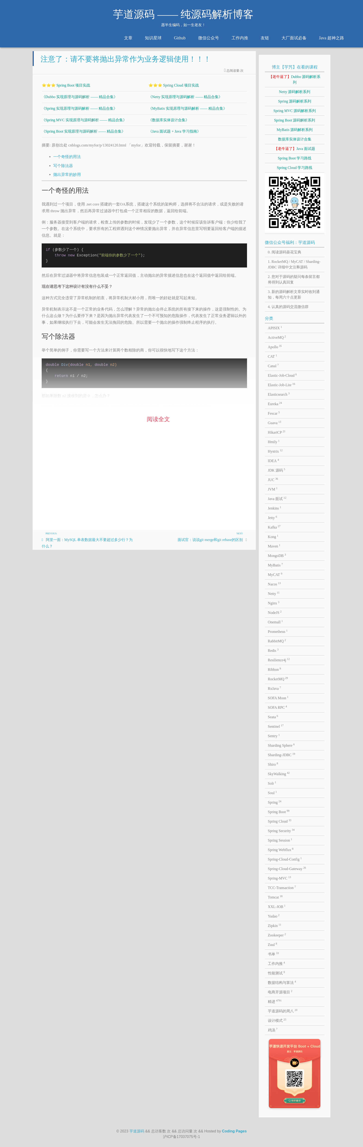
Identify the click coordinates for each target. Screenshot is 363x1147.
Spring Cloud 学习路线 (295, 168)
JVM (273, 489)
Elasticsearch (279, 394)
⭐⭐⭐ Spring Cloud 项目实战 (173, 89)
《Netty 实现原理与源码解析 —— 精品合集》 (185, 101)
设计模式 (277, 1020)
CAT (272, 356)
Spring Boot (278, 811)
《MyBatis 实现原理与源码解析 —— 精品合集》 (187, 112)
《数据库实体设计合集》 (168, 124)
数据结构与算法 (282, 982)
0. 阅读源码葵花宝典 (284, 252)
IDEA (273, 460)
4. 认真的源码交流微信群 (288, 307)
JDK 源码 (276, 470)
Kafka (274, 527)
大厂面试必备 (294, 38)
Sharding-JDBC (281, 754)
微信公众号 (208, 38)
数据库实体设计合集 (294, 139)
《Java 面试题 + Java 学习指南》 (174, 135)
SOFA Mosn (278, 697)
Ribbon (274, 669)
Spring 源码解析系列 (294, 101)
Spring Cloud (279, 821)
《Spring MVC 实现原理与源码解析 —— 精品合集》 (84, 124)
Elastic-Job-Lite (281, 384)
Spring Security (281, 830)
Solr (272, 783)
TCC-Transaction (282, 887)
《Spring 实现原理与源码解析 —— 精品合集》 (79, 112)
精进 (275, 1001)
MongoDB (277, 555)
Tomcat (275, 897)
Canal (273, 365)
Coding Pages (234, 1131)
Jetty (272, 517)
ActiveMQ (277, 337)
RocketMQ (278, 678)
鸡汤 (273, 1029)
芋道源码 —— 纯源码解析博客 (183, 14)
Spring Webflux (281, 849)
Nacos (274, 583)
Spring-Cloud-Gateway (287, 868)
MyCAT (275, 574)
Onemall (275, 621)
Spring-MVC (279, 878)
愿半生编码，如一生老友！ (183, 25)
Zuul (272, 944)
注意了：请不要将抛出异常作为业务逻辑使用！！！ (126, 63)
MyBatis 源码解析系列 (295, 130)
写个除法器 (63, 169)
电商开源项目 (280, 991)
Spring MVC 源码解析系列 (294, 111)
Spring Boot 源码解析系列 (294, 120)
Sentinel (276, 726)
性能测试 (276, 972)
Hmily (273, 441)
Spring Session (280, 840)
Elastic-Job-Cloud (282, 375)
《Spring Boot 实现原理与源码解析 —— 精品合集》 (83, 135)
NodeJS (275, 612)
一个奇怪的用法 (67, 160)
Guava (274, 422)
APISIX (275, 327)
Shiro (273, 764)
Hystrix (275, 451)
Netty (274, 593)
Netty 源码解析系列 (294, 92)
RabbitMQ (277, 640)
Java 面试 (277, 498)
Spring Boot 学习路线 (295, 158)
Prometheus (278, 631)
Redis (273, 650)
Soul (272, 792)
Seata (273, 716)
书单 (273, 953)
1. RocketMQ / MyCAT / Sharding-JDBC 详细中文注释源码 (294, 264)
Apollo (275, 346)
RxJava (274, 688)
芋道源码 (136, 1131)
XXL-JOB (276, 906)
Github (180, 38)
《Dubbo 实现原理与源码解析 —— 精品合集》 (80, 101)
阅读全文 (158, 423)
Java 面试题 (294, 149)
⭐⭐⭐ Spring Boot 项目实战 (66, 89)
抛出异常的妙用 (67, 178)
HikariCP (276, 432)
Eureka (275, 403)
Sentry (274, 735)
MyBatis (275, 565)
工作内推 (240, 38)
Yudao (273, 916)
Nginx (273, 602)
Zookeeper (277, 935)
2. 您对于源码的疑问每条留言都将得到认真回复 (294, 279)
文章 (128, 38)
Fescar (274, 413)
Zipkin (274, 925)
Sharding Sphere (281, 745)
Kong (273, 536)
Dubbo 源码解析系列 (295, 79)
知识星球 (153, 38)
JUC (273, 479)
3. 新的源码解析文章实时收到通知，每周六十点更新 (294, 294)
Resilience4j (279, 659)
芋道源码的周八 (282, 1010)
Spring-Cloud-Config (285, 859)
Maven (274, 546)
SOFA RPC (277, 707)
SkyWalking (279, 773)
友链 (265, 38)
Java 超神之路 (331, 38)
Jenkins (274, 508)
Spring (274, 802)
